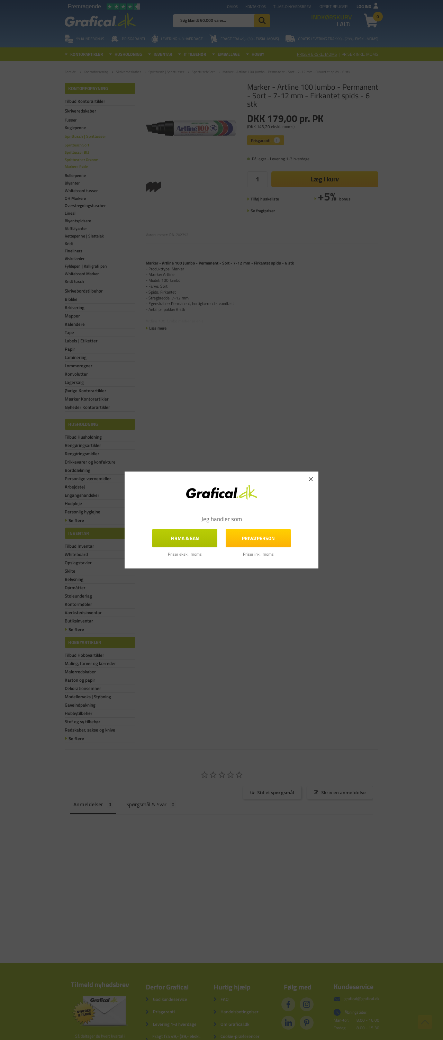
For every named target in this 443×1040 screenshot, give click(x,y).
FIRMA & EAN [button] (185, 538)
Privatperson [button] (258, 538)
